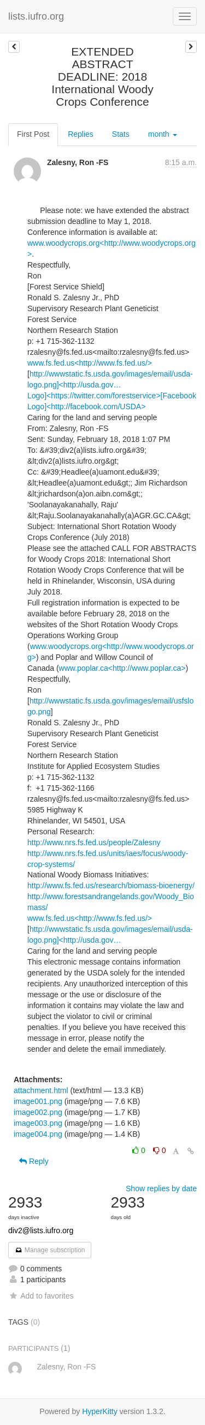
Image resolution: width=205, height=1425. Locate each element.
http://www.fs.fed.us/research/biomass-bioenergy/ (111, 885)
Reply (34, 1161)
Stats (121, 134)
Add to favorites (40, 1295)
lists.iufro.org (36, 16)
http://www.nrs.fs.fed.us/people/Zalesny (94, 842)
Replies (80, 134)
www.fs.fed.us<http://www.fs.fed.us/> (89, 363)
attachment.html (41, 1090)
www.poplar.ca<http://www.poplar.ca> (122, 668)
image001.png (38, 1101)
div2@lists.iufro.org (40, 1230)
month (162, 134)
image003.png (38, 1123)
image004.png (38, 1134)
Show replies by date (161, 1188)
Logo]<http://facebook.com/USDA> (86, 406)
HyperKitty (100, 1411)
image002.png (38, 1112)
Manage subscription (49, 1250)
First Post (33, 134)
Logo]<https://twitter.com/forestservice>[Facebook (111, 395)
